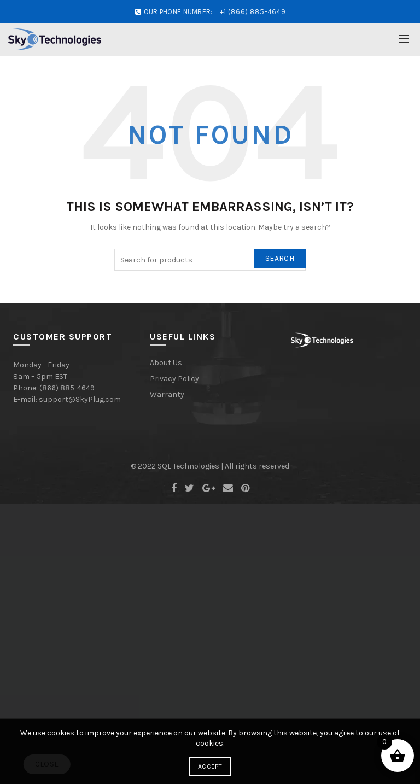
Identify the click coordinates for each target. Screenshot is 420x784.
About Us (166, 362)
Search (279, 258)
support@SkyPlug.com (80, 399)
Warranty (167, 394)
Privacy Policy (174, 378)
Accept (210, 766)
